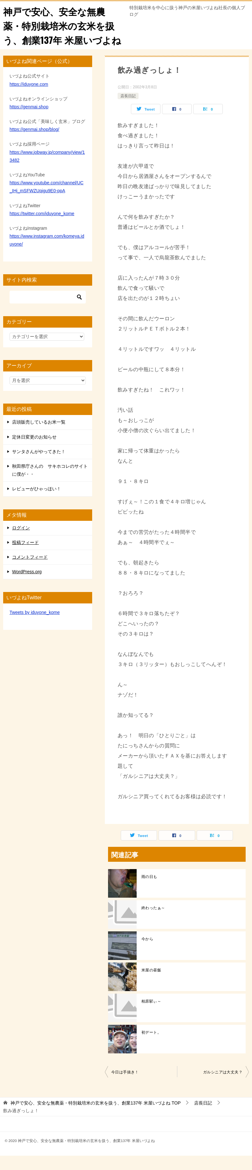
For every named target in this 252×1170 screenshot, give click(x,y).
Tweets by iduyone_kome (35, 626)
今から (147, 953)
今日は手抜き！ (125, 1086)
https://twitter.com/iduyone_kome (42, 227)
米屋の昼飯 (151, 984)
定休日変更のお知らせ (34, 450)
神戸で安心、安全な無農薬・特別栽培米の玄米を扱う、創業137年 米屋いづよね (60, 32)
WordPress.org (27, 585)
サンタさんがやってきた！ (38, 465)
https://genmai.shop (29, 121)
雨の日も (149, 891)
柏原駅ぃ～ (151, 1015)
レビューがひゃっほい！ (36, 503)
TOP (95, 1117)
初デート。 (151, 1046)
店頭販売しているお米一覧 (38, 436)
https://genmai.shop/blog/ (34, 143)
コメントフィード (30, 571)
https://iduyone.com (29, 98)
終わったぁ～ (153, 922)
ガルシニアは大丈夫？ (222, 1086)
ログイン (21, 541)
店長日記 (128, 110)
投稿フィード (25, 556)
